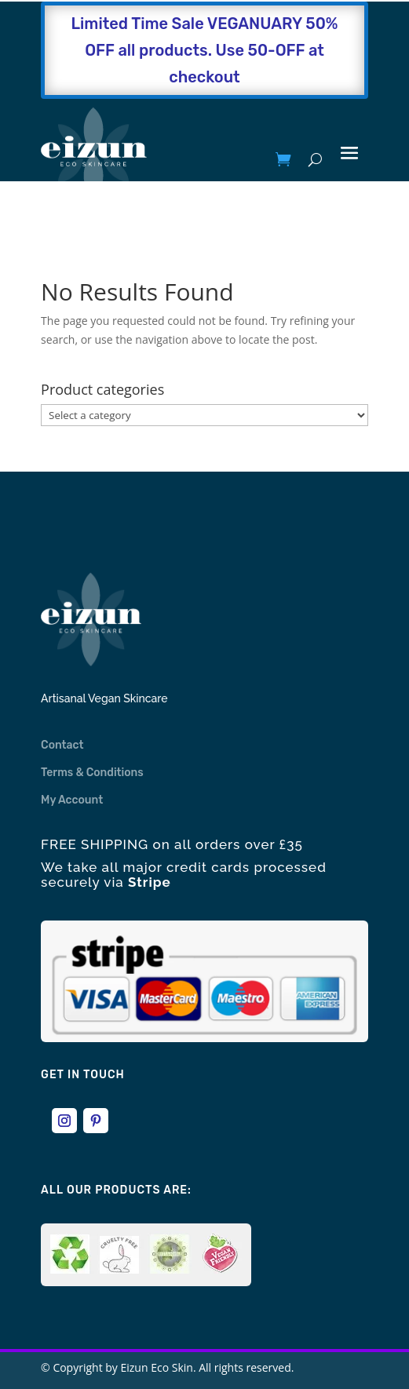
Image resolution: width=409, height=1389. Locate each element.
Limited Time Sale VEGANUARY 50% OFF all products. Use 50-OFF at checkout (204, 50)
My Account (72, 800)
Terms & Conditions (92, 772)
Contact (62, 745)
